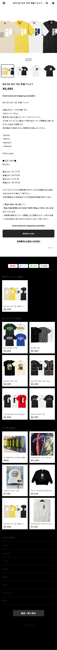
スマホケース (7, 593)
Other (4, 601)
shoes (5, 585)
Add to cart (28, 233)
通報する (51, 248)
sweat (5, 577)
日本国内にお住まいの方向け (28, 241)
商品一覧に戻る (28, 613)
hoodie (5, 545)
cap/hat (5, 553)
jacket (5, 569)
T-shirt (5, 561)
